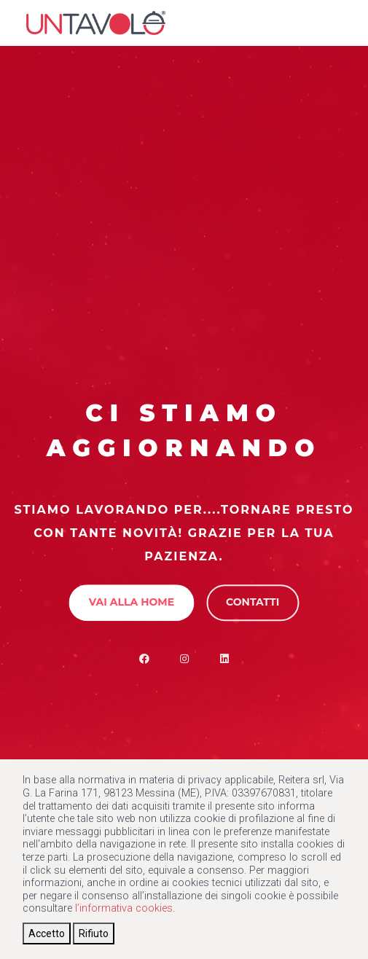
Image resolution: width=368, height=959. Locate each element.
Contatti (252, 601)
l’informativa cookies (124, 908)
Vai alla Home (131, 601)
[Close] (47, 933)
